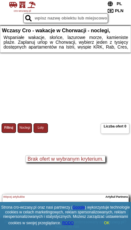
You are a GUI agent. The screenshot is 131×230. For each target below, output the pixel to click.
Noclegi (24, 127)
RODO (68, 223)
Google (79, 207)
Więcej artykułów (14, 196)
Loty (41, 127)
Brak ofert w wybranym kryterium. (65, 159)
